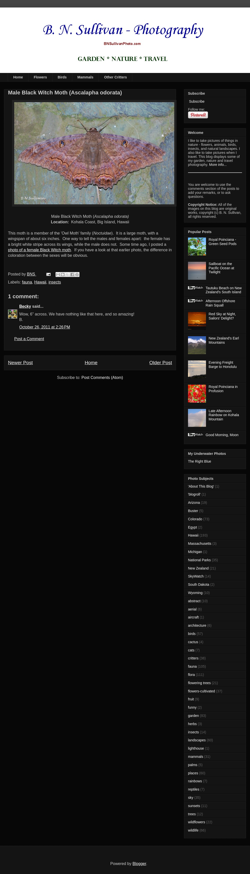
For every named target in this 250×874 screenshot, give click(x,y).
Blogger (139, 864)
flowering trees (199, 683)
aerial (192, 609)
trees (192, 814)
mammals (195, 757)
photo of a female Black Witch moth (39, 250)
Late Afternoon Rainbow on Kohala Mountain (224, 415)
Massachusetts (199, 544)
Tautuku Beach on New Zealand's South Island (224, 290)
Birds (62, 77)
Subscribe (196, 101)
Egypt (192, 527)
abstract (194, 601)
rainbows (195, 781)
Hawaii (40, 282)
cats (191, 650)
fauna (27, 282)
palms (192, 765)
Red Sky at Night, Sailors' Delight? (222, 316)
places (193, 773)
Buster (193, 511)
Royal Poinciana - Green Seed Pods (222, 242)
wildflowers (196, 822)
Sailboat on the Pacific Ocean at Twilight (221, 268)
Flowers (40, 77)
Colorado (195, 519)
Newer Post (20, 362)
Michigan (195, 552)
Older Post (160, 362)
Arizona (194, 503)
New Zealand (198, 568)
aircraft (193, 617)
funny (192, 707)
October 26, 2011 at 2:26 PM (44, 327)
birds (192, 634)
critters (193, 658)
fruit (191, 699)
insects (54, 282)
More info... (218, 165)
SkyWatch (196, 576)
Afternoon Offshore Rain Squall (220, 303)
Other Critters (115, 77)
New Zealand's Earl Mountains (224, 340)
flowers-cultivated (201, 691)
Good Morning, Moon (222, 435)
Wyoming (195, 593)
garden (193, 716)
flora (191, 675)
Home (18, 77)
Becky (25, 306)
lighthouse (196, 748)
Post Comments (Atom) (102, 377)
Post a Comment (29, 339)
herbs (192, 724)
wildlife (193, 830)
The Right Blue (199, 461)
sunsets (194, 806)
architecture (197, 625)
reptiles (193, 789)
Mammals (86, 77)
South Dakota (198, 584)
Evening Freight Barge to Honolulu (223, 364)
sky (190, 798)
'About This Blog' (201, 486)
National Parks (199, 560)
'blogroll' (194, 494)
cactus (193, 642)
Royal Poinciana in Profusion (223, 389)
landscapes (197, 740)
